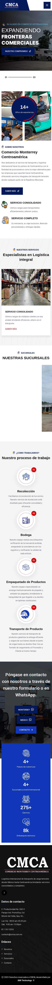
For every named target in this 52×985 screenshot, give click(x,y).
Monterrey (26, 710)
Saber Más (12, 191)
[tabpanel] (26, 44)
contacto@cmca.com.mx (11, 934)
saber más (11, 329)
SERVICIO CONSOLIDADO (19, 312)
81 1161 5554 (7, 929)
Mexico (26, 720)
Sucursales (9, 958)
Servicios (8, 954)
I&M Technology (25, 980)
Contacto (26, 730)
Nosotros (8, 949)
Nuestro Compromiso (18, 51)
